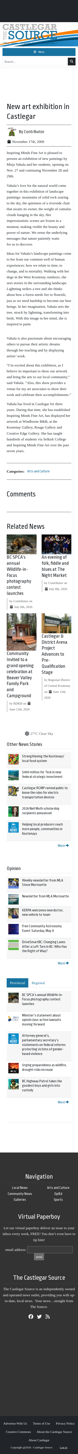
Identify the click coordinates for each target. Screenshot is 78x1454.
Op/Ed (58, 1194)
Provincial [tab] (17, 983)
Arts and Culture (38, 471)
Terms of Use (41, 1423)
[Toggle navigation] (39, 52)
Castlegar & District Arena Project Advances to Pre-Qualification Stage (54, 654)
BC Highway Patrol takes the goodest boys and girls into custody (42, 1085)
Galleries (20, 1200)
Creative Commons (18, 1432)
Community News (20, 1194)
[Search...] (35, 62)
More (63, 846)
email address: (15, 1250)
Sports (58, 1200)
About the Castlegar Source (54, 1432)
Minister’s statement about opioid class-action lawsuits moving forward (41, 1019)
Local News (20, 1188)
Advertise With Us (15, 1423)
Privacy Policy (65, 1423)
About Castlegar (38, 1440)
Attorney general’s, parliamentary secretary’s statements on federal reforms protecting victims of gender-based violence (44, 1045)
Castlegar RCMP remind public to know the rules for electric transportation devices (45, 792)
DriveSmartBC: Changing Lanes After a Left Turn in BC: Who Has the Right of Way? (44, 946)
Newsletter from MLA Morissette (45, 896)
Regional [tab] (38, 983)
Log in (63, 1447)
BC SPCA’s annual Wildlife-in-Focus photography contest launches (42, 999)
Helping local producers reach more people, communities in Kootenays (42, 828)
